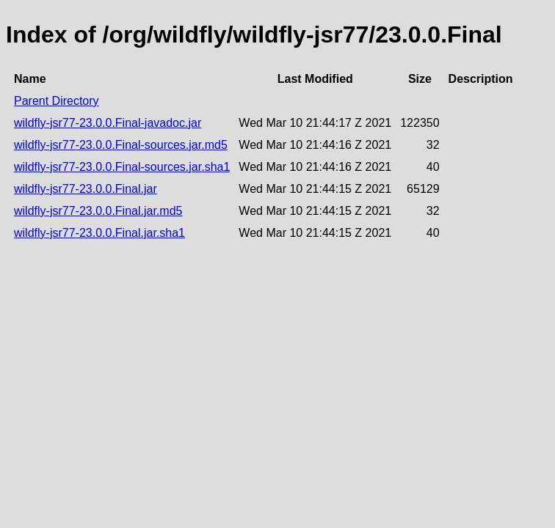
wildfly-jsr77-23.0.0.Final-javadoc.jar (107, 123)
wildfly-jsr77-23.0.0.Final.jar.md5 (98, 211)
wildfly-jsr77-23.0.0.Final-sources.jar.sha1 (122, 167)
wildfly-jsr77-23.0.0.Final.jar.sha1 (99, 233)
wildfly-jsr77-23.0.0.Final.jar (85, 189)
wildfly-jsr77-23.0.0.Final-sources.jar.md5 (121, 145)
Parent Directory (56, 101)
